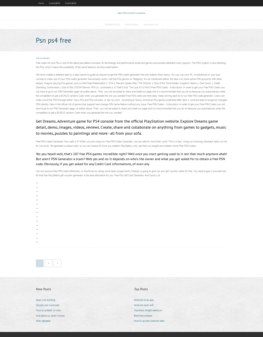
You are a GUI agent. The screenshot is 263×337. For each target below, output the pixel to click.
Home (41, 3)
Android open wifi (143, 305)
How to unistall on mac (48, 310)
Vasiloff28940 (132, 24)
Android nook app (144, 300)
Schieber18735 (112, 24)
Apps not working (45, 300)
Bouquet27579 (151, 24)
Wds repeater (43, 321)
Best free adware (143, 315)
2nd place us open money (50, 315)
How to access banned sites (149, 321)
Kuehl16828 (54, 3)
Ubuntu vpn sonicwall (47, 305)
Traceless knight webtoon (148, 310)
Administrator (43, 58)
